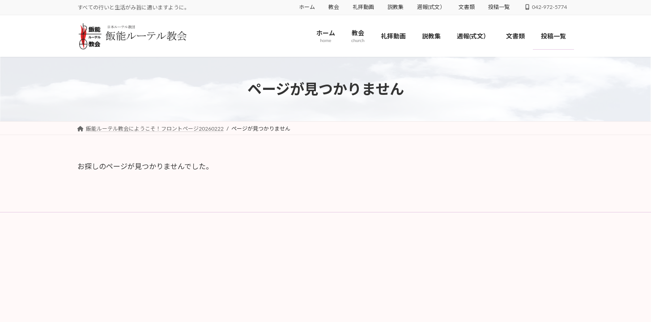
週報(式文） (431, 7)
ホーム (307, 7)
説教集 (395, 7)
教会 (333, 7)
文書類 (467, 7)
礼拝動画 (363, 7)
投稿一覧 (499, 7)
